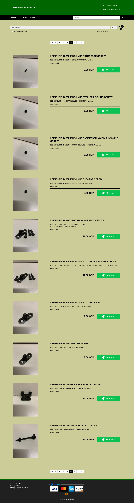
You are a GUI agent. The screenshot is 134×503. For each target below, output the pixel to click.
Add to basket (108, 69)
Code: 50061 (54, 63)
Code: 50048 (54, 268)
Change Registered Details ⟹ (20, 488)
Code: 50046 (54, 350)
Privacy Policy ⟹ (16, 486)
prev (51, 42)
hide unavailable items (20, 31)
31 (78, 42)
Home (13, 17)
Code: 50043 (54, 391)
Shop (19, 17)
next (82, 42)
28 (67, 42)
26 (59, 42)
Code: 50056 (54, 186)
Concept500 (70, 499)
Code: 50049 (54, 229)
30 (74, 42)
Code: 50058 (54, 148)
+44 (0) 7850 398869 (110, 5)
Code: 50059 (54, 104)
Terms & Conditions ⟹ (18, 484)
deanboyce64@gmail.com (111, 9)
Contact (33, 17)
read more (91, 60)
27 (63, 42)
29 (71, 42)
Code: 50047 (54, 309)
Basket (25, 17)
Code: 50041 (54, 433)
